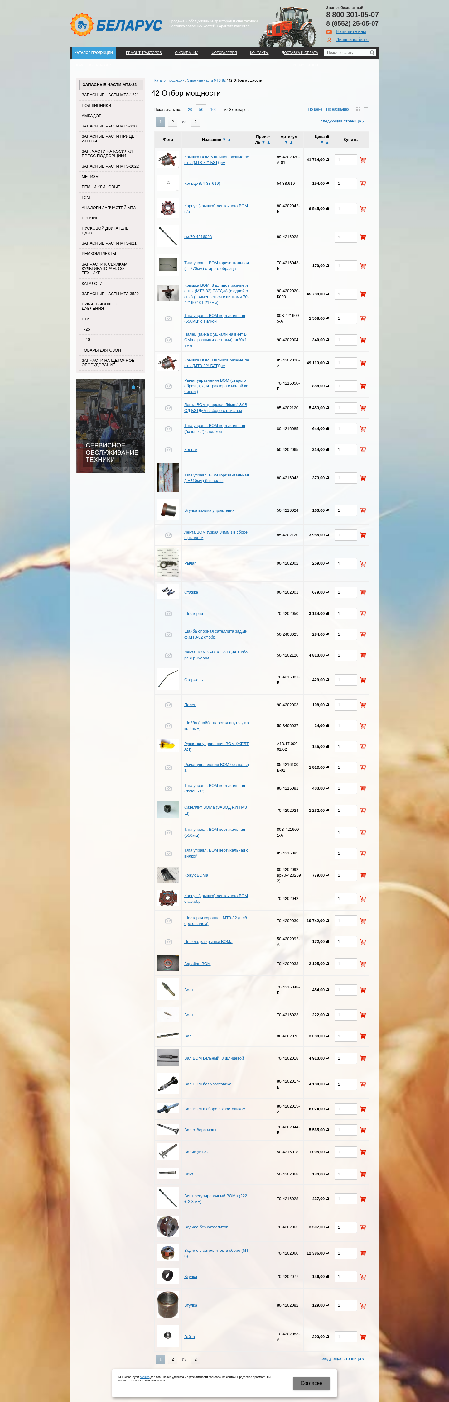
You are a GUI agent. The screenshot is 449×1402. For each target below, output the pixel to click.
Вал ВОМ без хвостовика (207, 1084)
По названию (337, 109)
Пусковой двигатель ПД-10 (105, 230)
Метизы (90, 176)
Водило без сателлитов (206, 1227)
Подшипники (96, 105)
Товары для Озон (101, 350)
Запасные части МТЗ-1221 (110, 95)
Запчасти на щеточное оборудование (108, 362)
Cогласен (311, 1383)
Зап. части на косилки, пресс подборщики (108, 153)
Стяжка (191, 592)
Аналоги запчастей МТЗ (109, 207)
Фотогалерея (224, 53)
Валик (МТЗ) (196, 1152)
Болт (188, 990)
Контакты (259, 53)
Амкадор (92, 115)
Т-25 (86, 329)
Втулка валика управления (209, 510)
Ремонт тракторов (144, 53)
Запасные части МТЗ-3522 (110, 293)
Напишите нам (351, 31)
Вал (188, 1036)
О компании (186, 53)
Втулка (190, 1276)
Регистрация (305, 65)
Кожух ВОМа (196, 875)
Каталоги (92, 283)
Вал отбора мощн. (201, 1129)
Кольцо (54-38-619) (202, 183)
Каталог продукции (94, 53)
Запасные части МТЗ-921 (109, 243)
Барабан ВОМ (197, 963)
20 (190, 110)
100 (213, 110)
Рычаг (190, 563)
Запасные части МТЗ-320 (109, 126)
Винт (188, 1174)
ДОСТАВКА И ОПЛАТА (300, 53)
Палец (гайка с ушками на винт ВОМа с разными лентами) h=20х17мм (215, 340)
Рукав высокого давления (100, 306)
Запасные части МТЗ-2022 (110, 166)
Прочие (90, 218)
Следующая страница (341, 121)
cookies (145, 1377)
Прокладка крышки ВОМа (208, 941)
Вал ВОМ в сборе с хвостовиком (214, 1109)
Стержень (193, 679)
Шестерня (193, 613)
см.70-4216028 (198, 236)
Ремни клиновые (101, 186)
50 (201, 110)
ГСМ (86, 197)
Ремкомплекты (99, 253)
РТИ (85, 319)
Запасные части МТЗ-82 (110, 84)
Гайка (189, 1336)
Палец (190, 704)
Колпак (190, 449)
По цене (315, 109)
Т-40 (86, 339)
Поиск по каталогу (93, 65)
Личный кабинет (352, 39)
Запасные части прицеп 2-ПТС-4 (110, 138)
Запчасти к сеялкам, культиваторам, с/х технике (105, 268)
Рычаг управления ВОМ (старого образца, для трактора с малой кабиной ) (216, 386)
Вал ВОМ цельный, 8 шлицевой (214, 1058)
